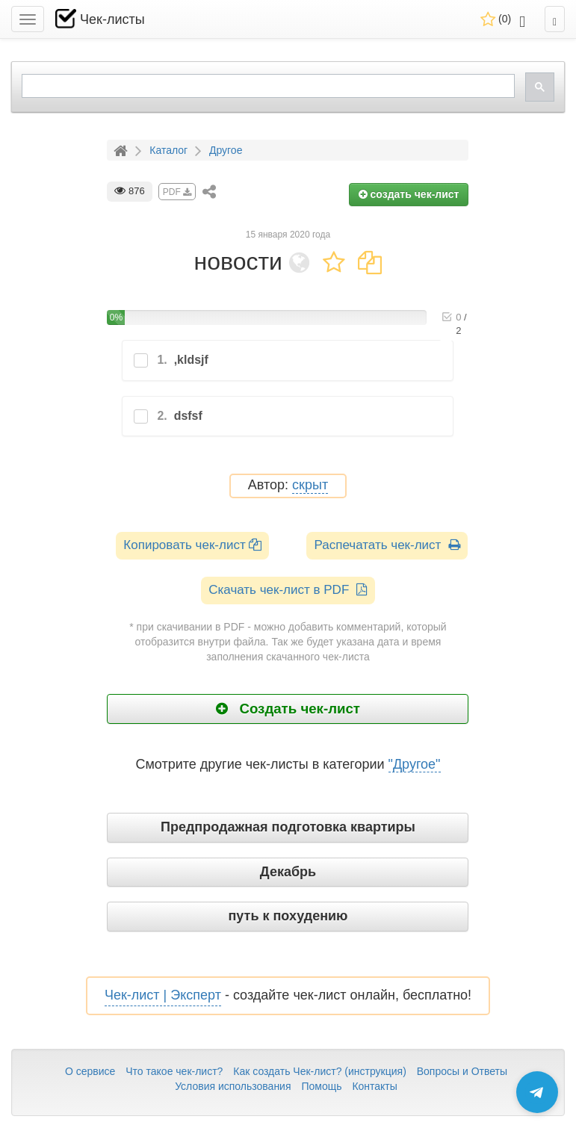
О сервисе (90, 1071)
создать (409, 194)
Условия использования (233, 1086)
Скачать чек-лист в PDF (288, 590)
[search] (266, 86)
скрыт (310, 485)
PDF (177, 192)
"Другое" (414, 764)
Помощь (321, 1086)
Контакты (374, 1086)
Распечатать (386, 545)
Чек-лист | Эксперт (163, 995)
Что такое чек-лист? (174, 1071)
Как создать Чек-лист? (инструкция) (319, 1071)
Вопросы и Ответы (462, 1071)
